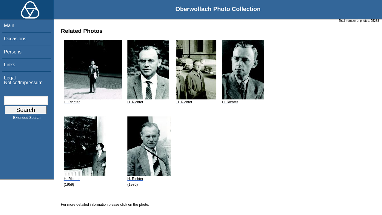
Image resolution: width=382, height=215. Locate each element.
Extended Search (27, 119)
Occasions (15, 38)
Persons (12, 51)
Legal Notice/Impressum (23, 80)
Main (9, 25)
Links (9, 64)
